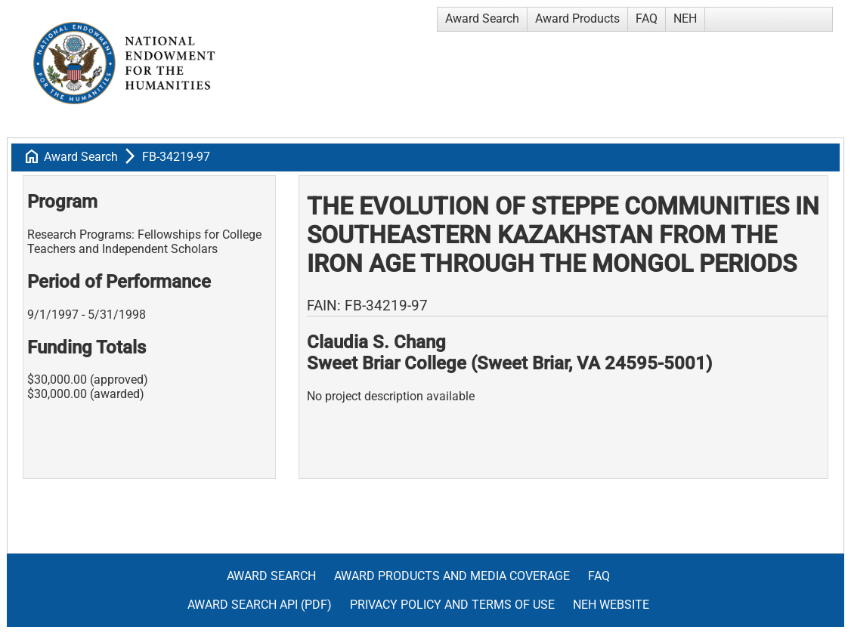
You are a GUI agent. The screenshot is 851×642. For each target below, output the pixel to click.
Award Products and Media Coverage (452, 576)
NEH (685, 18)
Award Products (577, 18)
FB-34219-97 (176, 157)
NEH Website (611, 604)
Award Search (482, 18)
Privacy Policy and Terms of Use (452, 604)
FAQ (647, 18)
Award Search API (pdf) (259, 604)
